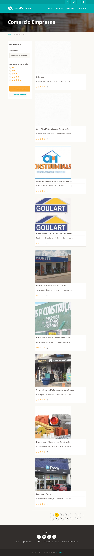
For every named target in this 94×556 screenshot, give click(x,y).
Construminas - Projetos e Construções (54, 181)
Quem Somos (71, 8)
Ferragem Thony (43, 494)
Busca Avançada (20, 89)
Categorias (13, 51)
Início (50, 8)
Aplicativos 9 (60, 552)
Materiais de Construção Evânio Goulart (54, 233)
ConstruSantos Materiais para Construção (55, 390)
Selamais (40, 77)
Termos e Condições (52, 542)
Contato (82, 8)
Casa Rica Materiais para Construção (52, 129)
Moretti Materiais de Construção (51, 285)
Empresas (59, 8)
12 (77, 519)
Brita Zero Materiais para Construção (53, 337)
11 (72, 519)
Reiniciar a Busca (18, 95)
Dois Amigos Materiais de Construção (53, 442)
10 (67, 519)
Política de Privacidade (70, 542)
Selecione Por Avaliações (18, 64)
